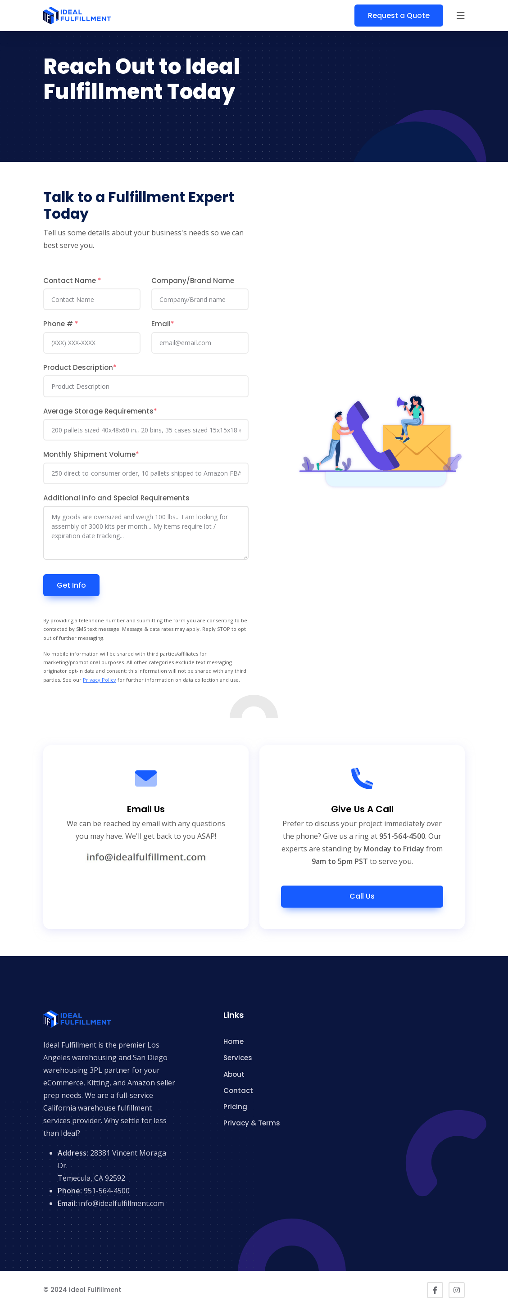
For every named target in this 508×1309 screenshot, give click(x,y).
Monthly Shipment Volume (91, 454)
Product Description (80, 367)
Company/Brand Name (192, 280)
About (234, 1074)
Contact (238, 1090)
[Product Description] (146, 386)
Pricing (235, 1106)
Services (237, 1057)
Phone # (60, 323)
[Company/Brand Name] (200, 299)
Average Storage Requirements (100, 411)
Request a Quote (399, 15)
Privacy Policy (99, 679)
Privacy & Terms (251, 1123)
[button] (460, 15)
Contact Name (72, 280)
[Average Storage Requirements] (146, 430)
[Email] (200, 343)
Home (233, 1041)
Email (162, 323)
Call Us (362, 896)
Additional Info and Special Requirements (116, 498)
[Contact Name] (92, 299)
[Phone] (92, 343)
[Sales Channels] (146, 473)
